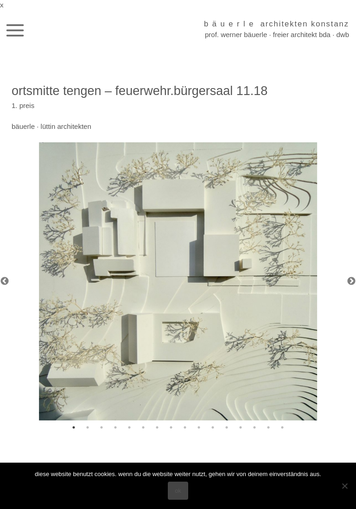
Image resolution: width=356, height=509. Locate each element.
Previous (4, 281)
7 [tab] (157, 427)
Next (351, 281)
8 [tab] (171, 427)
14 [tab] (254, 427)
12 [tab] (226, 427)
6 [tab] (143, 427)
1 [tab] (73, 427)
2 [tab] (87, 427)
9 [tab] (185, 427)
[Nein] (344, 485)
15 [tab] (268, 427)
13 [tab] (240, 427)
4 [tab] (115, 427)
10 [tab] (198, 427)
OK (178, 490)
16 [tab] (282, 427)
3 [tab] (101, 427)
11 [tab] (212, 427)
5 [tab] (129, 427)
